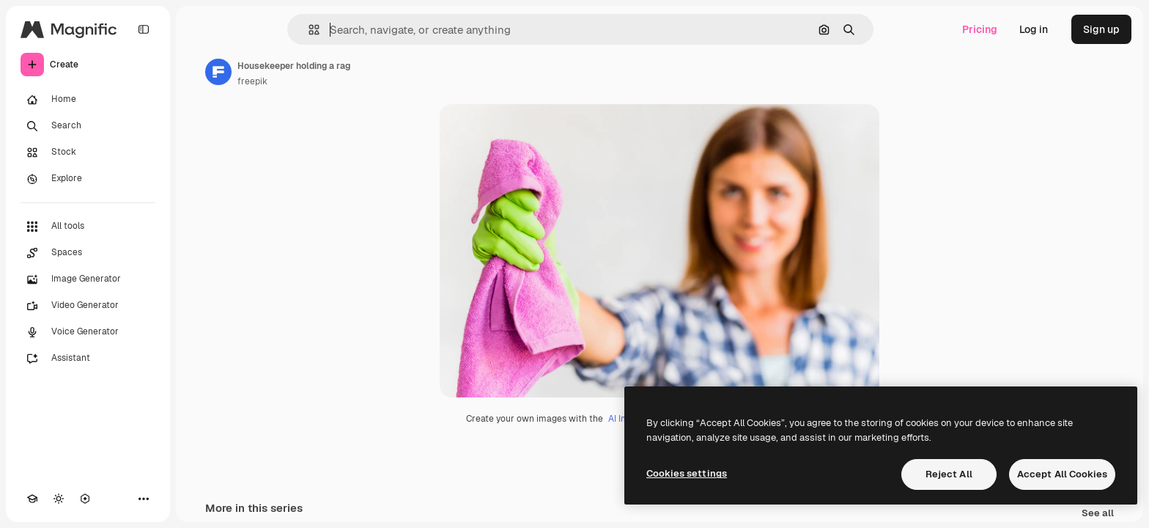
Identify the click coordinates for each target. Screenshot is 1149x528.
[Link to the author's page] (218, 72)
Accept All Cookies (1062, 474)
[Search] (88, 126)
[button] (308, 29)
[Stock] (88, 152)
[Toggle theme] (58, 498)
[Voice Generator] (88, 332)
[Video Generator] (88, 306)
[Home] (88, 99)
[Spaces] (88, 253)
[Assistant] (88, 358)
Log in (1033, 29)
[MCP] (85, 498)
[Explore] (88, 179)
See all (1098, 513)
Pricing (979, 29)
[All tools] (88, 226)
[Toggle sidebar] (143, 29)
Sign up (1101, 29)
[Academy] (32, 498)
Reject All (949, 474)
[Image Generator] (88, 279)
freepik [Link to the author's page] (252, 81)
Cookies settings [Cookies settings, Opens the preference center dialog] (686, 473)
